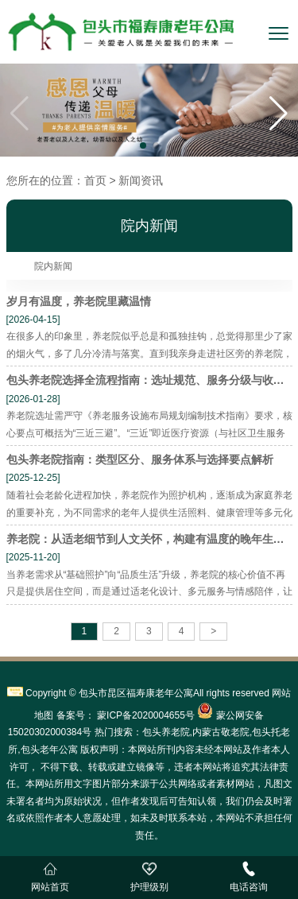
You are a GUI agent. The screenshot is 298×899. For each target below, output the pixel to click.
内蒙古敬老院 (221, 732)
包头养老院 (166, 732)
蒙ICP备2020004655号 (145, 715)
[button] (278, 113)
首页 (95, 180)
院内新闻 (53, 266)
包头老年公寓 (49, 749)
